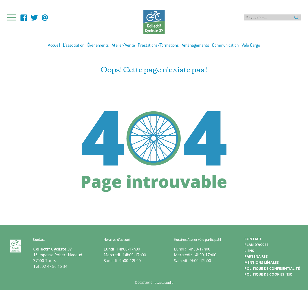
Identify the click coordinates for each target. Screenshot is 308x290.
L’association (73, 45)
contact (45, 17)
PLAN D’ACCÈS (256, 244)
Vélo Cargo (251, 45)
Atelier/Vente (123, 45)
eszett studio (163, 282)
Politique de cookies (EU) (268, 274)
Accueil (54, 45)
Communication (225, 45)
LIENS (249, 250)
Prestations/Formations (158, 45)
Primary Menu (13, 17)
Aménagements (195, 45)
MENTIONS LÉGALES (261, 262)
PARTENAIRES (256, 256)
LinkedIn (34, 17)
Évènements (98, 45)
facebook (23, 17)
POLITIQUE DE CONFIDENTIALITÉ (272, 268)
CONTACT (253, 239)
